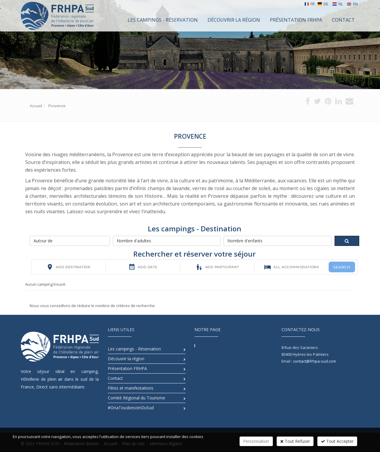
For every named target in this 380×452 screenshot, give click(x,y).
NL (337, 4)
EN (352, 4)
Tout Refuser (295, 441)
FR (309, 4)
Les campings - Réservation (134, 349)
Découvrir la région (126, 358)
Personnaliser (256, 441)
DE (322, 4)
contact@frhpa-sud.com (314, 361)
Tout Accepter (337, 441)
